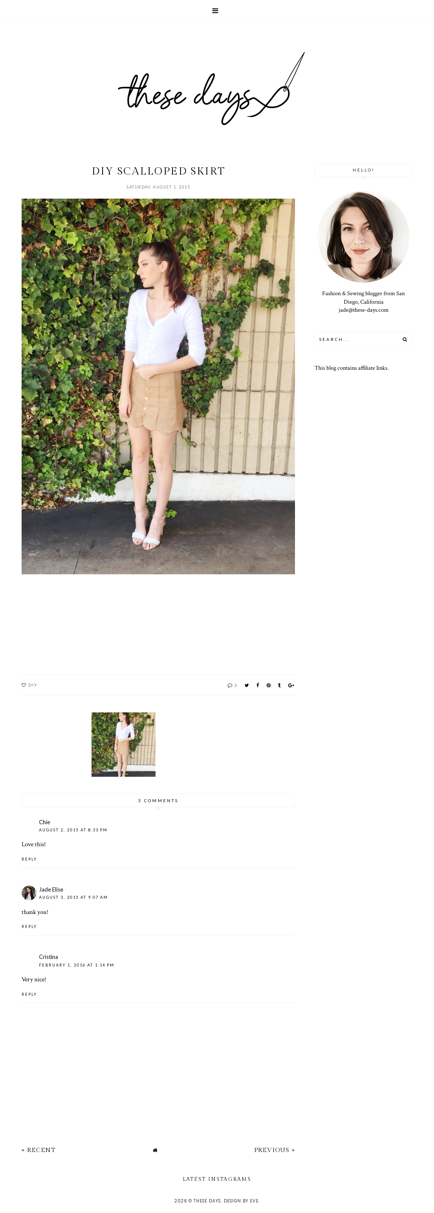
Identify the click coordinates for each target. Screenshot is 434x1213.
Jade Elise (51, 889)
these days (207, 1201)
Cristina (48, 956)
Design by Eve (241, 1201)
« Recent (39, 1150)
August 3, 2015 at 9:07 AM (73, 897)
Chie (44, 822)
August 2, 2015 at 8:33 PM (73, 830)
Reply (29, 859)
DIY (33, 684)
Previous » (274, 1150)
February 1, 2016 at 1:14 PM (76, 965)
